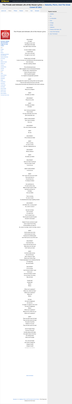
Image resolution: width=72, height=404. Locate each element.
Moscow (2, 52)
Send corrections (29, 375)
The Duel (2, 65)
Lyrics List (3, 10)
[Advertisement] (24, 21)
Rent (51, 20)
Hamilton (52, 13)
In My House (3, 83)
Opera (2, 60)
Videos (9, 10)
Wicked (51, 25)
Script (26, 10)
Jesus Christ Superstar (54, 31)
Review (21, 10)
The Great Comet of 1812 (5, 95)
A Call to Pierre (3, 85)
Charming (2, 68)
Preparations (3, 78)
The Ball (2, 70)
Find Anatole (3, 86)
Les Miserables (53, 18)
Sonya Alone (3, 76)
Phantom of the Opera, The (55, 29)
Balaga (2, 80)
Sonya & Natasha (3, 75)
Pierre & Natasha (3, 93)
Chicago (51, 22)
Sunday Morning (3, 66)
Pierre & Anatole (3, 88)
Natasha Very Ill (3, 90)
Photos (15, 10)
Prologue (2, 49)
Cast (31, 10)
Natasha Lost (3, 63)
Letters (2, 73)
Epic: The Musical (53, 33)
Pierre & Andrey (3, 91)
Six (50, 16)
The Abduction (3, 81)
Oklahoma (52, 27)
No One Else (3, 58)
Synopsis (37, 10)
